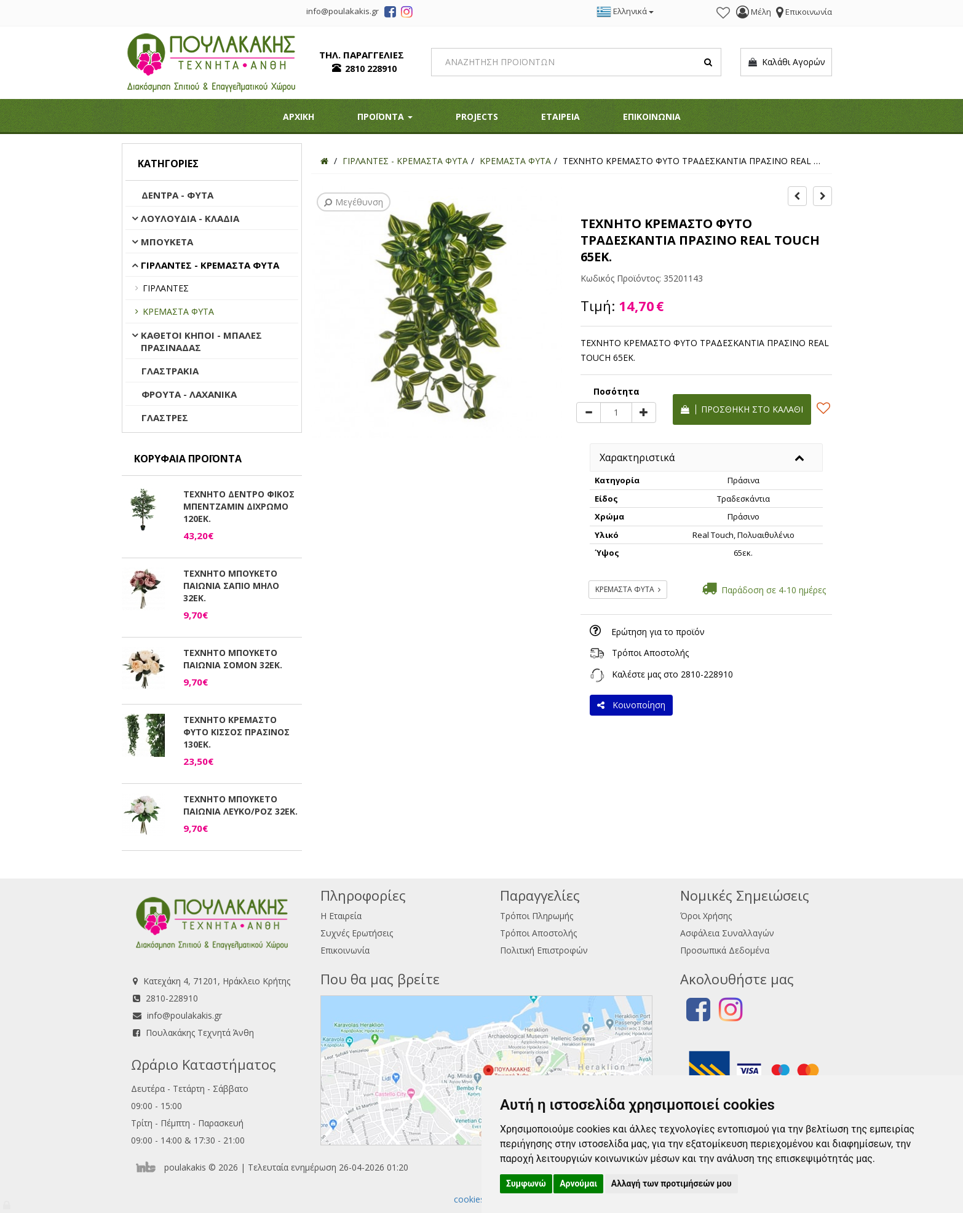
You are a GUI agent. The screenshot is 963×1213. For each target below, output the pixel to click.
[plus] (644, 412)
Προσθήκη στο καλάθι (742, 409)
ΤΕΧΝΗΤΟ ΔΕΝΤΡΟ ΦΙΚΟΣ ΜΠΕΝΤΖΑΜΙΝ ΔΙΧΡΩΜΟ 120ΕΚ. (239, 506)
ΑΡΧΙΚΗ (298, 116)
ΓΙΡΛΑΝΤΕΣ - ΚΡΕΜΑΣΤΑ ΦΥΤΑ (210, 265)
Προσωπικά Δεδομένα (724, 950)
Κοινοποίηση (631, 705)
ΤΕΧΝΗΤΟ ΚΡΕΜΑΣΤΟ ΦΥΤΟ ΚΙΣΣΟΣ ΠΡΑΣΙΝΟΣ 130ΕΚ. (236, 732)
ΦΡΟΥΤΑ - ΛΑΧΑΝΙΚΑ (189, 394)
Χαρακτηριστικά (637, 457)
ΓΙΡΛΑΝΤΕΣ (166, 288)
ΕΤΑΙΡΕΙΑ (560, 116)
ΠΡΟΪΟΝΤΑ (385, 116)
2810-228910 (707, 674)
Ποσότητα (616, 391)
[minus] (588, 412)
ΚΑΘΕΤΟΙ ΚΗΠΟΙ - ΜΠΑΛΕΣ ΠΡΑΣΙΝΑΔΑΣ (201, 341)
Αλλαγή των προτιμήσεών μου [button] (671, 1183)
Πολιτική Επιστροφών (544, 950)
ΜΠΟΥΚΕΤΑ (167, 241)
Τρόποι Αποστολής (650, 652)
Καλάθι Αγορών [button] (786, 62)
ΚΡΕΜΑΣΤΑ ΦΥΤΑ (178, 311)
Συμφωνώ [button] (526, 1183)
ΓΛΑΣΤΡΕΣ (164, 417)
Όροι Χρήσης (706, 916)
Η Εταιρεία (341, 916)
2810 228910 (371, 68)
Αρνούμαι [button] (578, 1183)
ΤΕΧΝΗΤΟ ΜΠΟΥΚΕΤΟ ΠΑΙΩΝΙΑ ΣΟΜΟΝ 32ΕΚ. (232, 659)
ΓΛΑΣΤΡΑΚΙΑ (170, 371)
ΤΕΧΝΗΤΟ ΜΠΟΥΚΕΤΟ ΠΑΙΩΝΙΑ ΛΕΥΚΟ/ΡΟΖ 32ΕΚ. (240, 805)
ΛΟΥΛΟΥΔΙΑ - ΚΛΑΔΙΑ (190, 218)
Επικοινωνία (345, 950)
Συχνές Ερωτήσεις (356, 933)
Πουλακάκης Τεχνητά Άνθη (200, 1032)
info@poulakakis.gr (184, 1015)
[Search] (576, 62)
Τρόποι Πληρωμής (536, 916)
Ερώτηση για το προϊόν (658, 632)
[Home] (324, 161)
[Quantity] (616, 412)
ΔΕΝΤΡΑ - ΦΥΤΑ (177, 195)
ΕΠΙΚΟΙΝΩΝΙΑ (652, 116)
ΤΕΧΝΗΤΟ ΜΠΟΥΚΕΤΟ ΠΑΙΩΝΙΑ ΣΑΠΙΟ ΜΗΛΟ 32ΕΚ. (231, 585)
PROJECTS (477, 116)
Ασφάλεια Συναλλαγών (727, 933)
